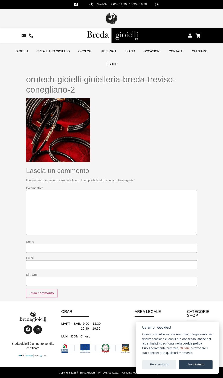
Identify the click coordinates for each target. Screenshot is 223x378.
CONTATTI (176, 51)
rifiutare (185, 348)
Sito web (32, 274)
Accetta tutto (195, 364)
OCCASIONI (152, 51)
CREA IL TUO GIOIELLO (53, 51)
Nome (30, 241)
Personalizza (159, 364)
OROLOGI (85, 51)
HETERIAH (108, 51)
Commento (34, 188)
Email (30, 258)
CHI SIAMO (199, 51)
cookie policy (192, 343)
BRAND (130, 51)
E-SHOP (111, 64)
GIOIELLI (22, 51)
